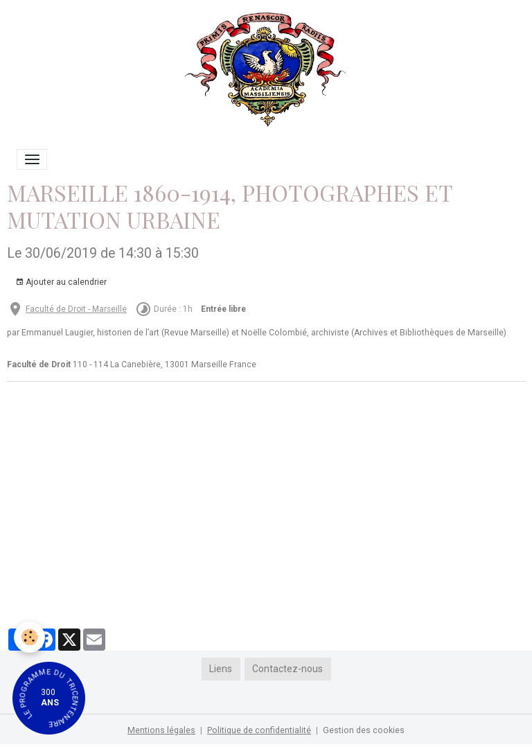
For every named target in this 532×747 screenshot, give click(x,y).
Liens (220, 668)
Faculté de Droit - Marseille (76, 309)
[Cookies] (29, 637)
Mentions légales (161, 730)
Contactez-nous (287, 668)
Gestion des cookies (364, 730)
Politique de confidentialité (259, 730)
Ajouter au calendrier (61, 282)
